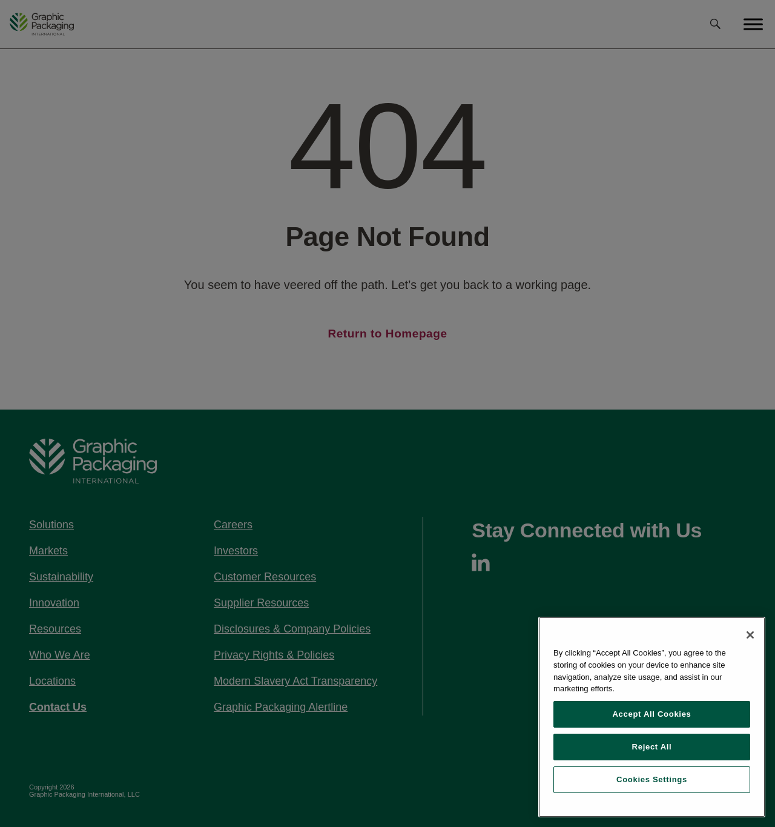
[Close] (750, 635)
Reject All (652, 746)
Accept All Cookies (651, 714)
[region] (651, 717)
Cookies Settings (651, 779)
